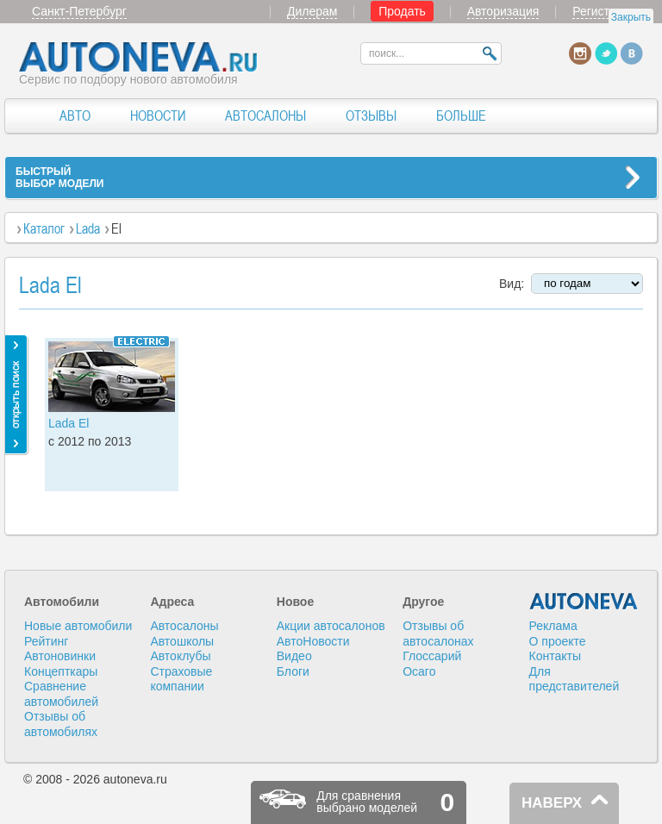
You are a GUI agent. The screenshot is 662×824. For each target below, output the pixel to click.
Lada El (68, 423)
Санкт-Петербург (79, 11)
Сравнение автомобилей (61, 694)
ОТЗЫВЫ (371, 115)
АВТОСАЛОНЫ (265, 115)
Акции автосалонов (331, 626)
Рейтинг (46, 641)
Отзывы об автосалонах (438, 633)
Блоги (293, 671)
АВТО (75, 115)
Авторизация (503, 11)
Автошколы (182, 641)
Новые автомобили (78, 626)
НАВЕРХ (551, 803)
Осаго (419, 671)
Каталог (44, 228)
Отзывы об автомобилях (60, 724)
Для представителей (574, 679)
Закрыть (631, 17)
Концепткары (60, 671)
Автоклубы (180, 656)
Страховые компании (181, 679)
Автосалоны (184, 626)
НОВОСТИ (157, 115)
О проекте (557, 641)
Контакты (555, 656)
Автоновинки (60, 656)
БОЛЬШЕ (461, 115)
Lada (88, 228)
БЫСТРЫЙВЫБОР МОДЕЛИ (59, 177)
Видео (294, 656)
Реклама (553, 626)
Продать (402, 11)
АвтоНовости (313, 641)
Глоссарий (432, 656)
